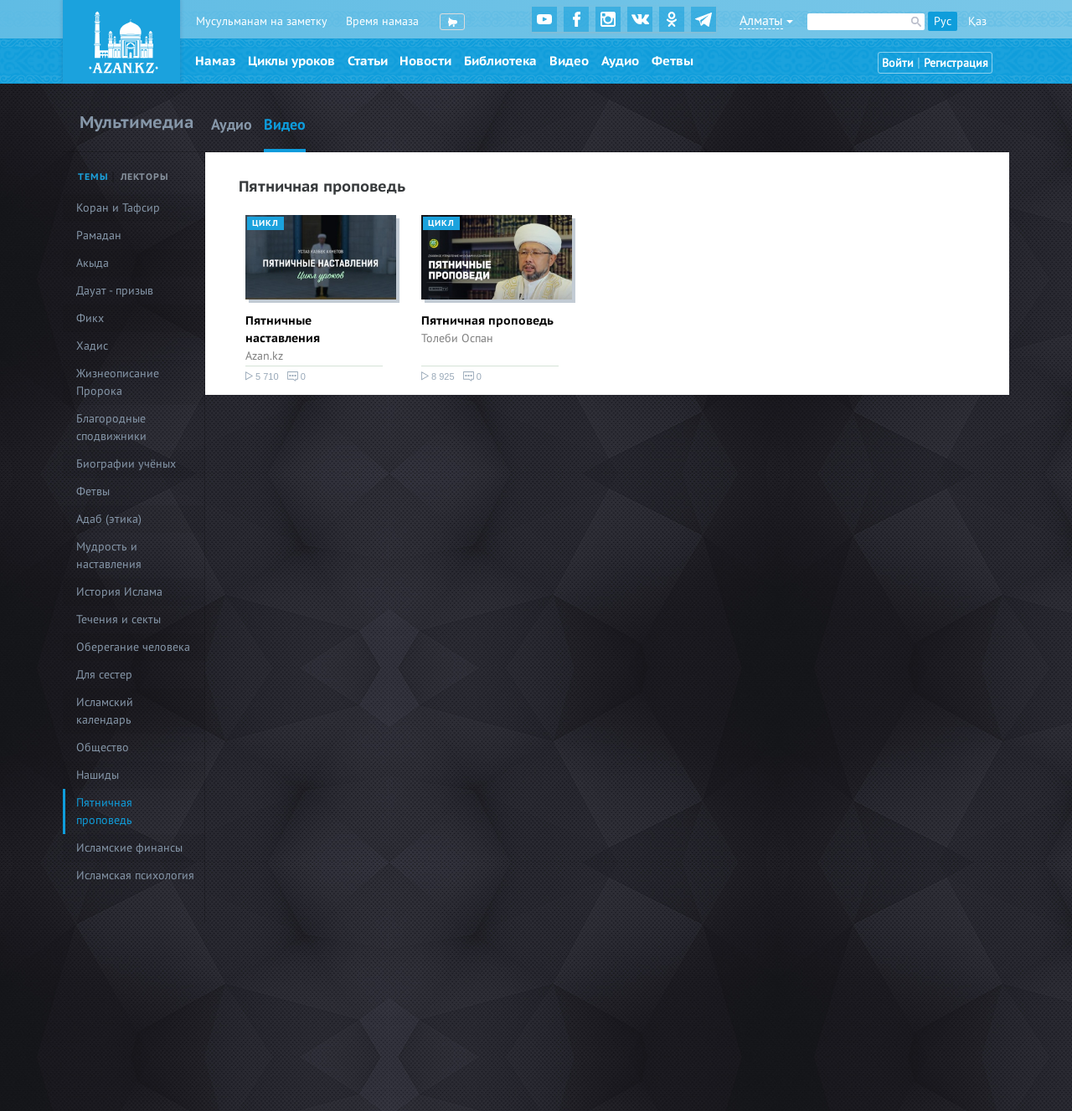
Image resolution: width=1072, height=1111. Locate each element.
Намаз (215, 61)
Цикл (265, 223)
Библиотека (500, 61)
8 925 (438, 376)
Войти (898, 63)
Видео (569, 61)
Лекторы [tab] (145, 177)
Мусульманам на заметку (261, 21)
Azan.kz (264, 356)
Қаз (977, 21)
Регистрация (956, 63)
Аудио (620, 61)
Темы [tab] (93, 177)
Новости (425, 61)
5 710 (262, 376)
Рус (942, 21)
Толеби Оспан (457, 338)
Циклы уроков (291, 61)
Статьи (368, 61)
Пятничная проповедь (487, 321)
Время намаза (382, 21)
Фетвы (672, 61)
